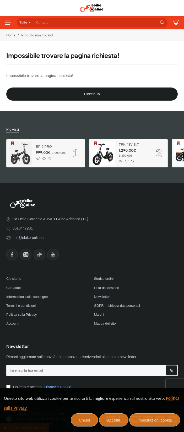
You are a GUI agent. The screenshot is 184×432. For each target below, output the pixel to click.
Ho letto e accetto (39, 387)
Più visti (12, 129)
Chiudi (84, 420)
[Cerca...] (162, 22)
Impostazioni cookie (154, 420)
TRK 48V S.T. (129, 144)
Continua (92, 94)
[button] (38, 159)
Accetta (113, 420)
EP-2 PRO (44, 147)
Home (10, 35)
